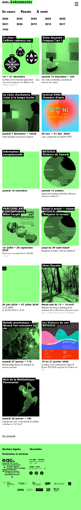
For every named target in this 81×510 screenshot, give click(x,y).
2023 (48, 19)
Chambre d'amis (53, 98)
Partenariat (10, 382)
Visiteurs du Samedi (56, 155)
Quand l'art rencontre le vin (19, 327)
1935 (5, 30)
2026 (5, 19)
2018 (48, 24)
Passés (26, 12)
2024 (34, 19)
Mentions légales (11, 449)
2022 (62, 19)
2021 (5, 24)
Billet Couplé (11, 214)
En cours (8, 12)
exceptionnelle (13, 155)
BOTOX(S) (49, 326)
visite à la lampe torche (19, 98)
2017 (62, 24)
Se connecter (8, 436)
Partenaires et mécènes (15, 454)
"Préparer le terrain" (56, 214)
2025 (20, 19)
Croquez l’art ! (52, 41)
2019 (34, 24)
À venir (42, 12)
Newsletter (36, 449)
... (4, 269)
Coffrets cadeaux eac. (17, 41)
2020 (20, 24)
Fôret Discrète (52, 266)
